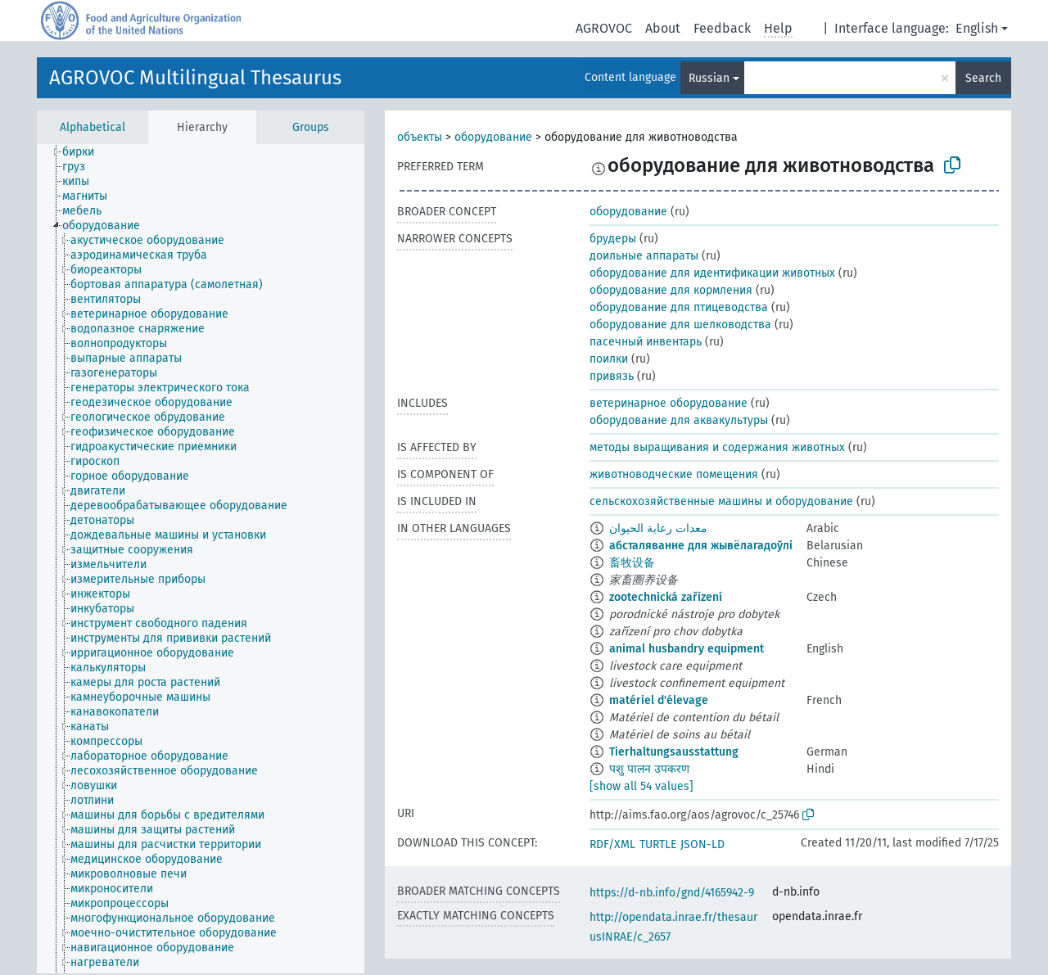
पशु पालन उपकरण (649, 769)
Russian (709, 78)
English (976, 28)
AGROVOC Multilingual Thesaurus (195, 77)
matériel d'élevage (658, 700)
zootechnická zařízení (665, 597)
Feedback (722, 28)
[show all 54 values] (641, 786)
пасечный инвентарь (646, 342)
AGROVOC (604, 28)
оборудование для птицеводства (679, 307)
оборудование (493, 137)
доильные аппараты (644, 256)
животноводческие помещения (674, 474)
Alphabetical (92, 127)
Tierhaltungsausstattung (674, 752)
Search (983, 78)
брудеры (613, 239)
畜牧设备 (632, 563)
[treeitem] (85, 152)
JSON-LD (702, 844)
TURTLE (657, 844)
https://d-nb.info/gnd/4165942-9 (672, 893)
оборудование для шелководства (680, 325)
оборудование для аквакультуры (679, 420)
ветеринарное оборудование (669, 403)
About (662, 28)
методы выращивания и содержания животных (717, 447)
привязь (612, 376)
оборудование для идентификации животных (712, 273)
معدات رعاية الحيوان (658, 528)
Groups (310, 127)
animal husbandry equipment (686, 649)
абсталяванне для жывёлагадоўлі (701, 546)
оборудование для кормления (671, 290)
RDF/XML (612, 844)
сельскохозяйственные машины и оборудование (721, 501)
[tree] (200, 558)
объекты (419, 137)
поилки (609, 359)
